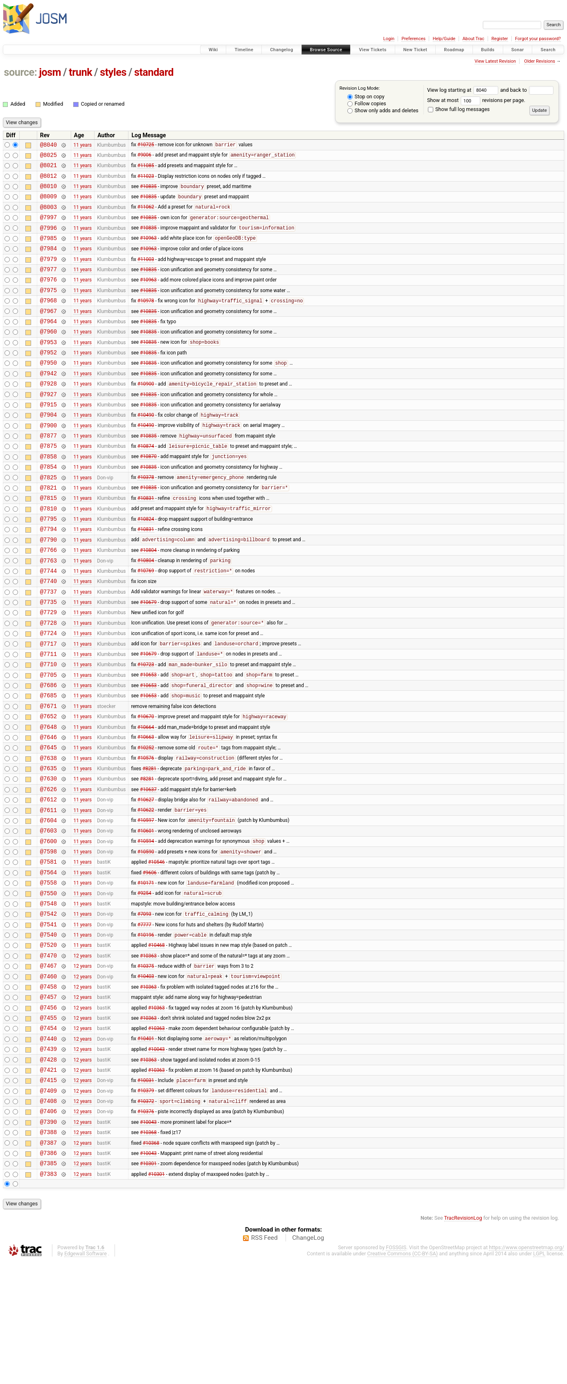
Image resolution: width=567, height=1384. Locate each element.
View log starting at (463, 90)
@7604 (48, 901)
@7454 (48, 1133)
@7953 (48, 366)
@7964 (48, 343)
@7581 (48, 947)
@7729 (48, 668)
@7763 (48, 611)
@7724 (48, 692)
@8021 (48, 168)
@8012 (48, 180)
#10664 (145, 796)
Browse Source (326, 49)
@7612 (48, 878)
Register (499, 38)
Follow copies (366, 103)
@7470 (48, 1052)
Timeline (243, 49)
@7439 (48, 1157)
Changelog (281, 49)
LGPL (539, 1376)
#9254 (144, 983)
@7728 (48, 680)
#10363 (148, 1052)
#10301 (148, 1285)
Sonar (517, 49)
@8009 (48, 203)
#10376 (145, 1227)
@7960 (48, 354)
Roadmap (454, 49)
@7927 (48, 425)
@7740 (48, 634)
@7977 (48, 285)
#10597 (145, 901)
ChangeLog (308, 1360)
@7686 (48, 750)
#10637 (148, 866)
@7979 (48, 273)
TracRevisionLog (463, 1341)
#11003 (145, 273)
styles (113, 72)
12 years (82, 1052)
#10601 (145, 913)
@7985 (48, 250)
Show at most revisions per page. (476, 100)
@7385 (48, 1285)
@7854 (48, 506)
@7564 (48, 959)
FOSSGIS (396, 1370)
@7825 (48, 518)
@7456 (48, 1110)
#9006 (144, 157)
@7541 (48, 1017)
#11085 (145, 169)
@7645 (48, 820)
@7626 (48, 866)
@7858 (48, 494)
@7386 (48, 1273)
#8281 (149, 843)
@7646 (48, 808)
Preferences (413, 38)
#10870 (148, 494)
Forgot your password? (538, 38)
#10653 (148, 739)
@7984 (48, 261)
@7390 (48, 1238)
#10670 (145, 785)
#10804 (148, 599)
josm (50, 72)
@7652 (48, 785)
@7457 (48, 1099)
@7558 (48, 971)
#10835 (148, 192)
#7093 (144, 1006)
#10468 (156, 1041)
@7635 (48, 843)
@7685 (48, 761)
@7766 (48, 599)
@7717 (48, 704)
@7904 (48, 448)
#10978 (145, 320)
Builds (488, 49)
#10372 (145, 1215)
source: (20, 72)
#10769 (145, 622)
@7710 (48, 727)
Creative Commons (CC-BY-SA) (402, 1376)
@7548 (48, 994)
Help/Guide (444, 38)
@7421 (48, 1180)
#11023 (145, 180)
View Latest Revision (495, 61)
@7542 (48, 1006)
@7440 (48, 1145)
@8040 (48, 146)
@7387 (48, 1262)
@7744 (48, 622)
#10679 (148, 657)
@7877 (48, 471)
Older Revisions (539, 61)
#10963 (148, 250)
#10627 (145, 878)
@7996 (48, 239)
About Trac (473, 38)
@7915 (48, 436)
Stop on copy (366, 96)
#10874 (145, 483)
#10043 (156, 1157)
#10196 (145, 1029)
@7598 (48, 936)
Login (388, 38)
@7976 (48, 296)
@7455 (48, 1122)
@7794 (48, 575)
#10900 (145, 413)
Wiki (213, 49)
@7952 (48, 378)
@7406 (48, 1226)
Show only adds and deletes (382, 110)
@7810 (48, 552)
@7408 (48, 1215)
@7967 (48, 332)
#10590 (145, 936)
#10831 (145, 541)
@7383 (48, 1296)
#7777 (144, 1017)
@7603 (48, 913)
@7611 (48, 890)
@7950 (48, 389)
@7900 (48, 459)
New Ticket (415, 49)
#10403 (145, 1076)
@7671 (48, 773)
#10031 (145, 1192)
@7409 (48, 1203)
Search (548, 49)
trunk (80, 72)
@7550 (48, 983)
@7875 (48, 482)
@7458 (48, 1087)
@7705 (48, 738)
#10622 (145, 890)
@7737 (48, 645)
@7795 (48, 564)
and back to (527, 90)
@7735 (48, 657)
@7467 (48, 1064)
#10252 (145, 820)
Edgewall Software (85, 1376)
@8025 (48, 157)
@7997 (48, 227)
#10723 (145, 727)
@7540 (48, 1029)
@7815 (48, 541)
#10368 (148, 1250)
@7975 (48, 308)
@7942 (48, 401)
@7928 (48, 413)
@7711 (48, 715)
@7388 (48, 1250)
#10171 (145, 971)
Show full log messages (459, 109)
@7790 (48, 587)
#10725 (145, 146)
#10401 (145, 1145)
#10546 (156, 948)
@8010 (48, 192)
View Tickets (372, 49)
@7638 (48, 831)
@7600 (48, 924)
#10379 (145, 1204)
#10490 (145, 448)
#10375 (145, 1064)
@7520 (48, 1040)
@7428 (48, 1169)
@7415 (48, 1192)
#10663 (145, 808)
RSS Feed (264, 1360)
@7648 (48, 797)
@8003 (48, 215)
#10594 (145, 925)
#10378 (145, 518)
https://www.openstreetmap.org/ (526, 1370)
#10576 (145, 832)
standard (153, 72)
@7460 (48, 1076)
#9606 (150, 959)
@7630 (48, 854)
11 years (82, 145)
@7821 (48, 529)
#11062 (145, 215)
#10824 (145, 564)
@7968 (48, 320)
